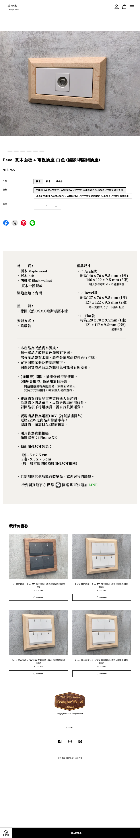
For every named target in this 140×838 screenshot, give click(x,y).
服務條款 (61, 758)
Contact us (70, 728)
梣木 (48, 181)
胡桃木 (59, 181)
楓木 (38, 181)
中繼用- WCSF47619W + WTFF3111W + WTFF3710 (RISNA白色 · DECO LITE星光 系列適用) (80, 190)
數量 (5, 204)
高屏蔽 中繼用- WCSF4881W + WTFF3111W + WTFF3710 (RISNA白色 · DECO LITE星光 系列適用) (82, 196)
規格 (5, 189)
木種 (5, 180)
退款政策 (78, 758)
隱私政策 (70, 758)
